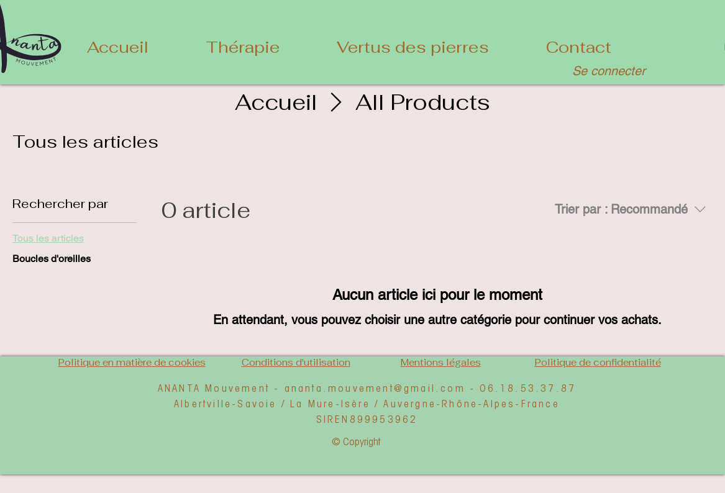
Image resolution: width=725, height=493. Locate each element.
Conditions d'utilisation (296, 362)
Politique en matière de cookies (132, 362)
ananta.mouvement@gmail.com (375, 388)
